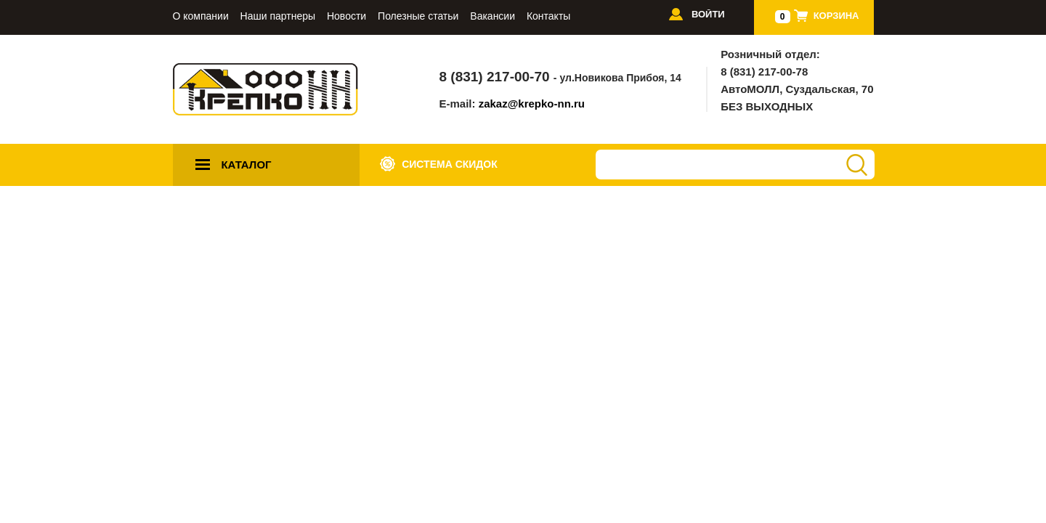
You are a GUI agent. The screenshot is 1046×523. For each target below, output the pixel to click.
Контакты (548, 16)
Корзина (836, 15)
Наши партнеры (277, 16)
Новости (346, 16)
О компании (201, 16)
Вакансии (492, 16)
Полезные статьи (418, 16)
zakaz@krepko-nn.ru (532, 103)
